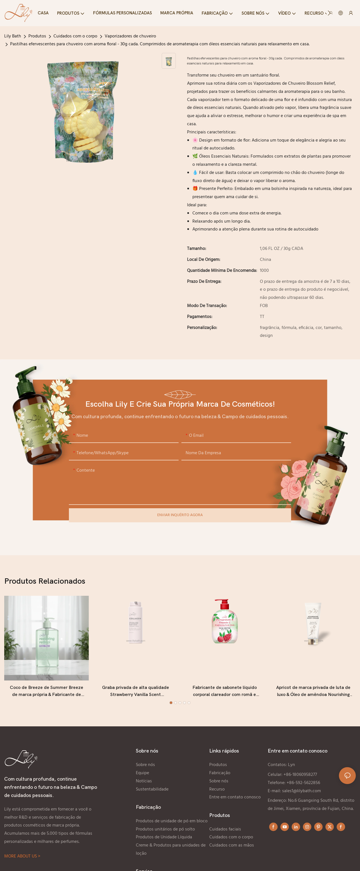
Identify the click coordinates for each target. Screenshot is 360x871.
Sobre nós (145, 765)
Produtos (37, 36)
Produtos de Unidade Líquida (164, 837)
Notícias (144, 781)
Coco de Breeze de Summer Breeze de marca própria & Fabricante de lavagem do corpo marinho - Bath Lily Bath (46, 691)
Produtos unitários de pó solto (165, 829)
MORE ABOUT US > (22, 856)
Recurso (217, 789)
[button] (329, 12)
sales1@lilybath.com (301, 791)
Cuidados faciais (225, 829)
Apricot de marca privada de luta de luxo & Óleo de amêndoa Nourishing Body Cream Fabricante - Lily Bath (313, 691)
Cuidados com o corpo (75, 36)
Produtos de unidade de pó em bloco (172, 821)
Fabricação (219, 773)
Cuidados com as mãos (232, 845)
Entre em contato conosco (235, 797)
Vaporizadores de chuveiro (130, 36)
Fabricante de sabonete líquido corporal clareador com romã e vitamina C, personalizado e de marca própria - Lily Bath (224, 691)
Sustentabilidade (152, 789)
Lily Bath (12, 36)
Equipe (142, 773)
